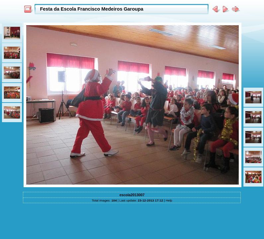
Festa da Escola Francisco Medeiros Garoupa (91, 9)
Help (169, 200)
